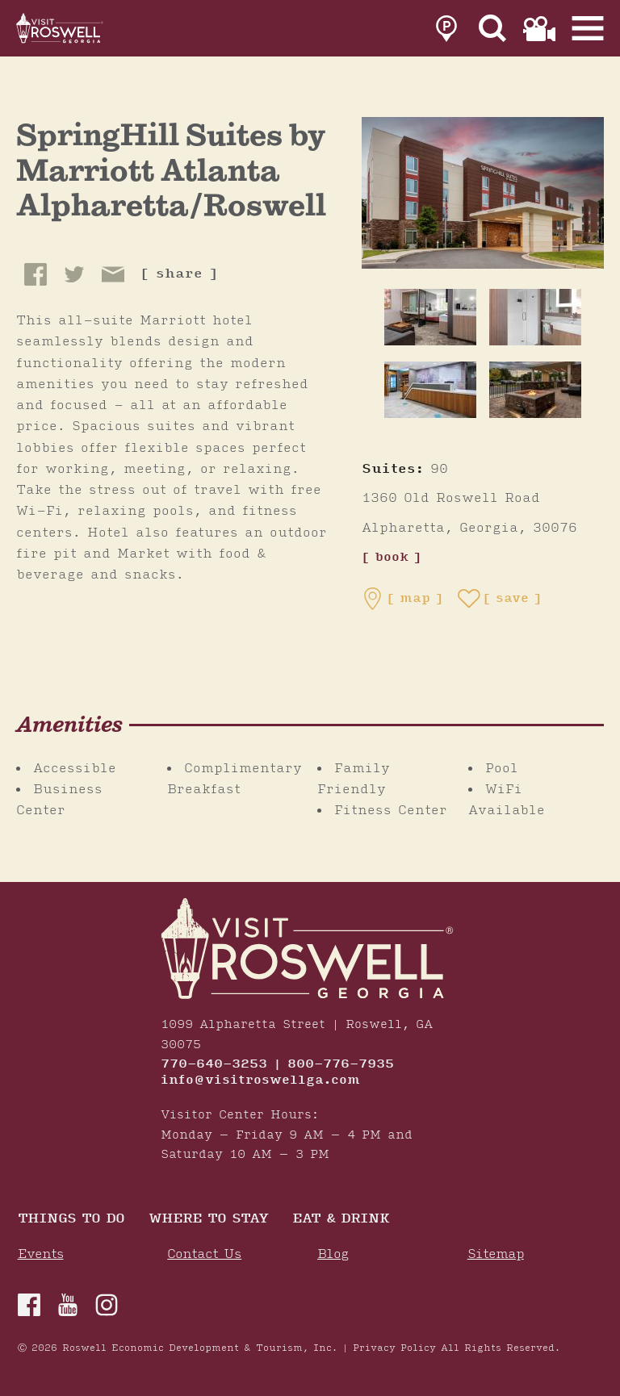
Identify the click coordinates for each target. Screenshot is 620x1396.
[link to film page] (539, 28)
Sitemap (495, 1254)
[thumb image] (430, 317)
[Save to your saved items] (500, 598)
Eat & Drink (340, 1220)
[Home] (60, 28)
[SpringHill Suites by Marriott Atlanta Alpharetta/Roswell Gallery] (483, 192)
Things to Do (71, 1220)
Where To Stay (208, 1220)
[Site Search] (493, 29)
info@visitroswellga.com (260, 1080)
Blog (333, 1254)
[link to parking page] (446, 28)
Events (41, 1254)
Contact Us (204, 1254)
